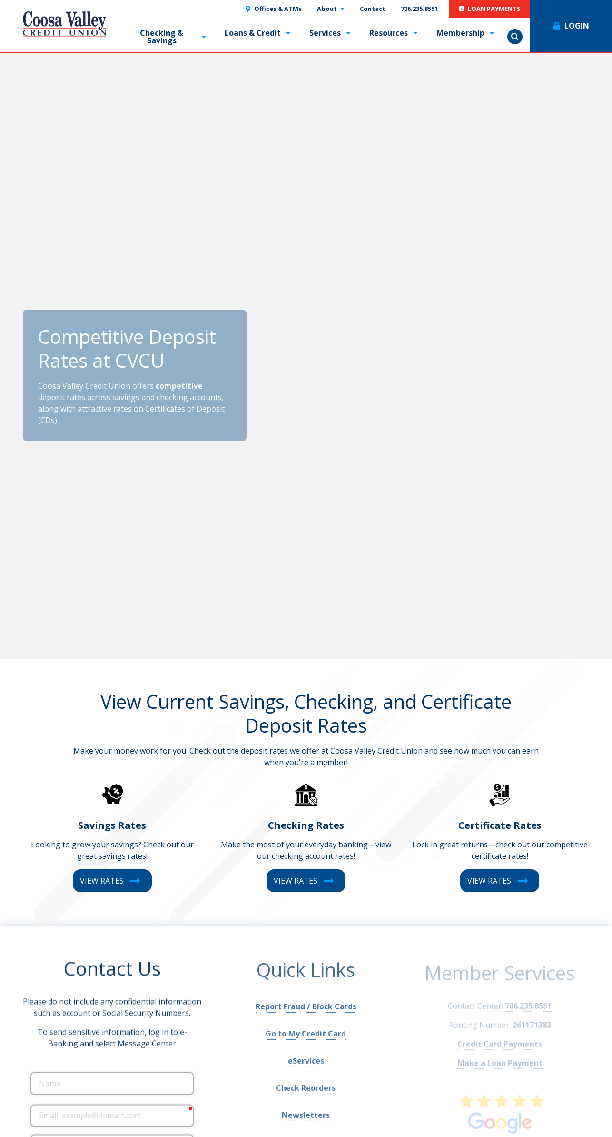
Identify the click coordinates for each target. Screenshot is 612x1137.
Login (576, 25)
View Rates (102, 880)
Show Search (515, 36)
